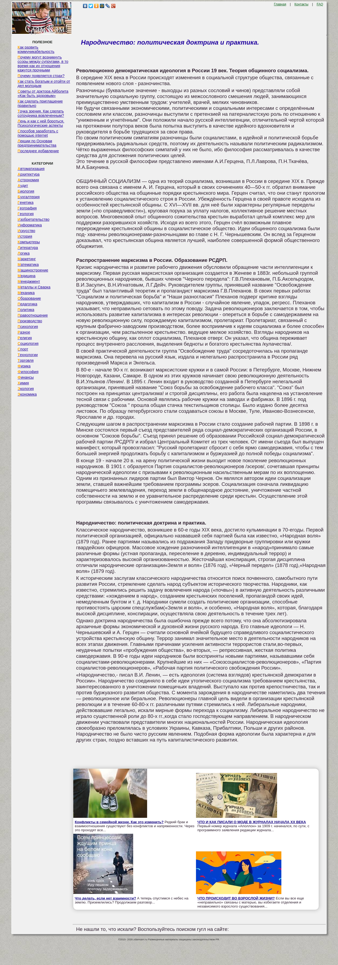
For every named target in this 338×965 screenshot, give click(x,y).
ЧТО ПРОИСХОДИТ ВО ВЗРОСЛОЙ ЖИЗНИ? (236, 898)
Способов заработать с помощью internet (37, 133)
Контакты (301, 4)
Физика (23, 366)
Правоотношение (32, 315)
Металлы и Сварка (33, 287)
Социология (27, 343)
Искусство (26, 231)
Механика (26, 293)
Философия (27, 372)
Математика (28, 264)
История (24, 236)
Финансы (25, 377)
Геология (25, 214)
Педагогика (27, 304)
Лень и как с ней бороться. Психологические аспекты (40, 123)
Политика (25, 310)
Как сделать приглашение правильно (40, 103)
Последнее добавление (38, 151)
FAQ (320, 4)
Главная (280, 4)
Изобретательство (33, 219)
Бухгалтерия (28, 197)
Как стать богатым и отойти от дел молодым (43, 83)
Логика (23, 253)
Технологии (27, 355)
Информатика (29, 225)
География (27, 208)
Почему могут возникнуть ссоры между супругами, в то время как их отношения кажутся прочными (42, 63)
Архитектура (28, 174)
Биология (25, 191)
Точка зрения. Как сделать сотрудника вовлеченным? (40, 113)
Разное (23, 332)
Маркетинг (26, 259)
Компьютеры (28, 242)
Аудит (22, 185)
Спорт (22, 349)
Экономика (27, 394)
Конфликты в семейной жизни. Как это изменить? (119, 822)
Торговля (25, 360)
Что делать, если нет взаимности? (105, 898)
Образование (29, 298)
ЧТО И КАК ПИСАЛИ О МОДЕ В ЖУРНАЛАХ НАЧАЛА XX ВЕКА (251, 822)
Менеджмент (28, 281)
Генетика (25, 202)
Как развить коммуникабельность (35, 49)
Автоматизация (30, 169)
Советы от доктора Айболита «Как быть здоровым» (42, 93)
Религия (24, 338)
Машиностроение (32, 270)
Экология (25, 388)
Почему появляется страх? (40, 76)
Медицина (26, 276)
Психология (27, 326)
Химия (23, 383)
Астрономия (28, 180)
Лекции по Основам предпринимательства (36, 143)
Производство (29, 321)
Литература (27, 247)
